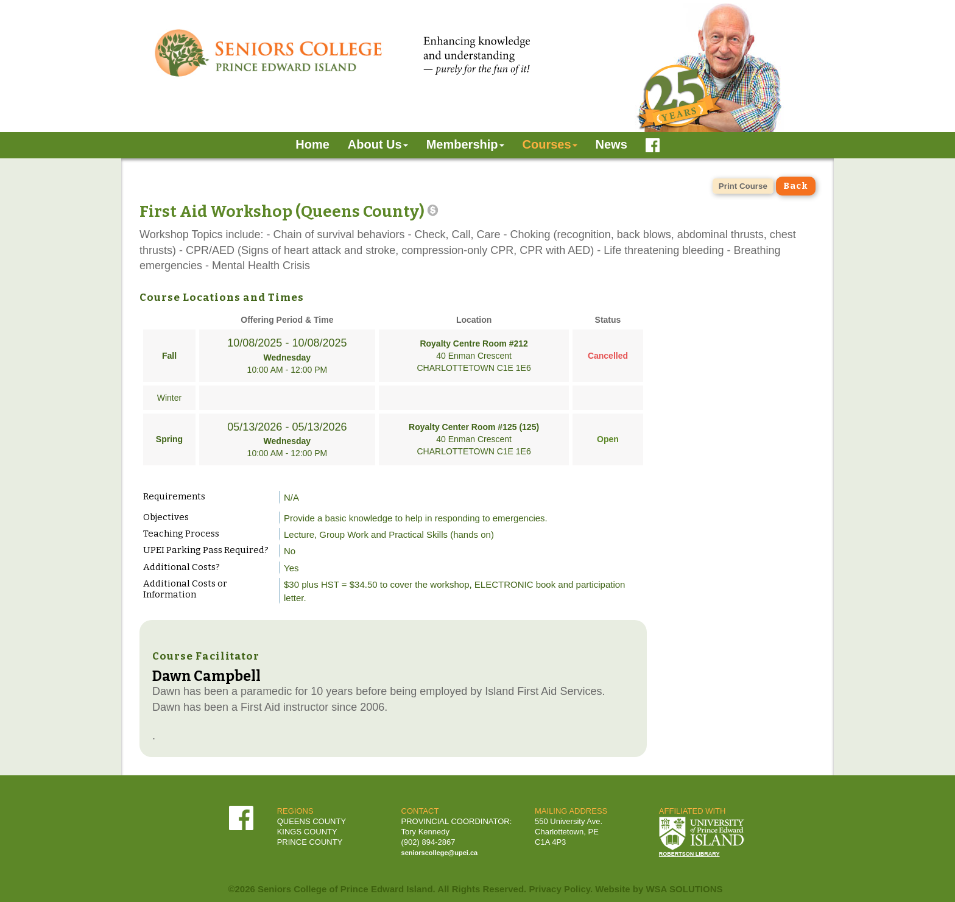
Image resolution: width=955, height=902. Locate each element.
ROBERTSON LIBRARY (689, 854)
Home (312, 144)
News (611, 144)
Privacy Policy (559, 889)
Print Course (743, 186)
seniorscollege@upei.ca (439, 852)
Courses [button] (550, 144)
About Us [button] (378, 144)
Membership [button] (465, 144)
